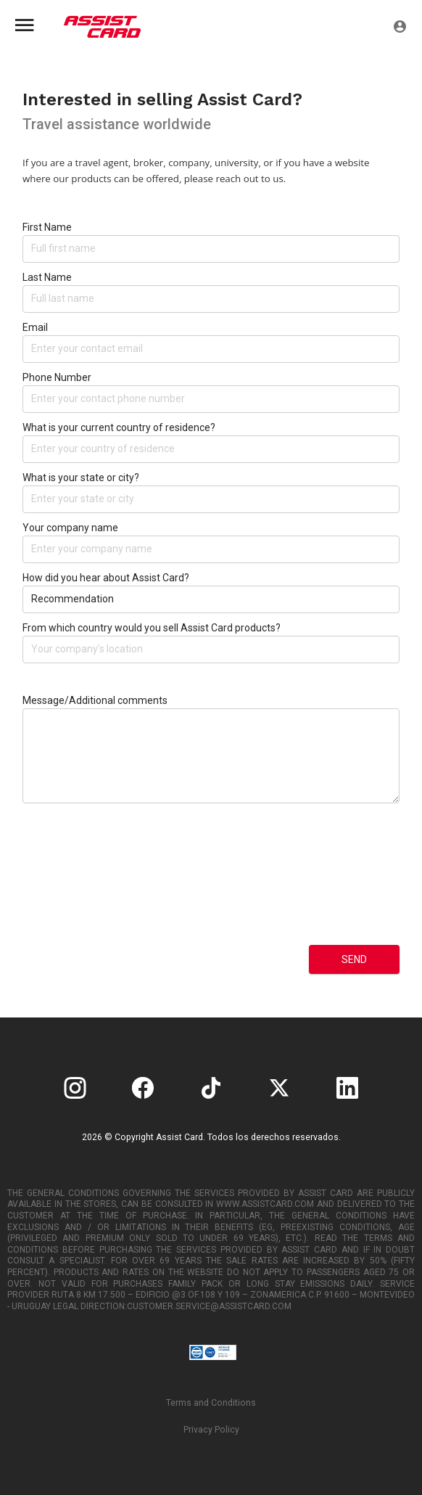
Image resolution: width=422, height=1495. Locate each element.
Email (35, 327)
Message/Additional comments (94, 700)
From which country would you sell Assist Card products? (151, 628)
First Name (47, 227)
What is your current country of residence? (118, 427)
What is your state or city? (80, 477)
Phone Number (56, 377)
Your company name (70, 527)
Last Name (47, 277)
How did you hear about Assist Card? (105, 577)
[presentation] (81, 885)
